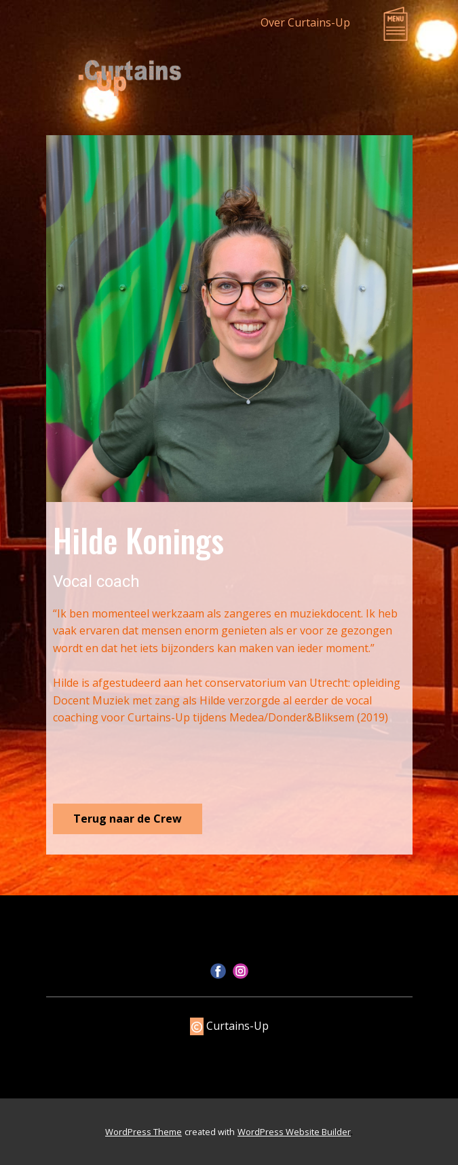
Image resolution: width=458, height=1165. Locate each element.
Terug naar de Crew (127, 818)
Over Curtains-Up (305, 22)
